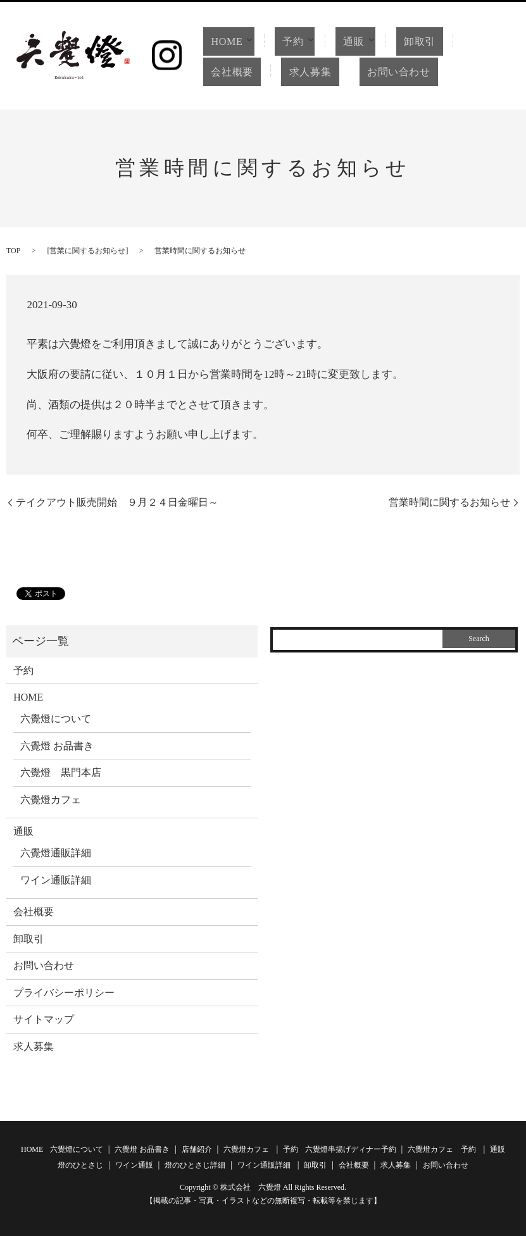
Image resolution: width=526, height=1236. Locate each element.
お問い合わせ (380, 72)
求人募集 (297, 72)
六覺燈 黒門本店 (60, 772)
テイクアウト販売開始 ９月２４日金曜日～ (117, 502)
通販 (351, 41)
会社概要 (228, 72)
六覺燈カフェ (50, 799)
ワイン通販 (134, 1165)
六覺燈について (55, 718)
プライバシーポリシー (64, 992)
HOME (222, 41)
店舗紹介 (197, 1149)
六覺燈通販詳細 (55, 852)
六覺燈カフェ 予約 (442, 1149)
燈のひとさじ (80, 1165)
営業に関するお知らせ (87, 250)
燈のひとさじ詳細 (195, 1165)
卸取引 (419, 41)
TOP (13, 250)
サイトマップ (43, 1019)
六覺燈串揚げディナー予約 (350, 1149)
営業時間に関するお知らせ (449, 502)
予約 (290, 41)
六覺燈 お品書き (57, 745)
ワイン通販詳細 (55, 880)
